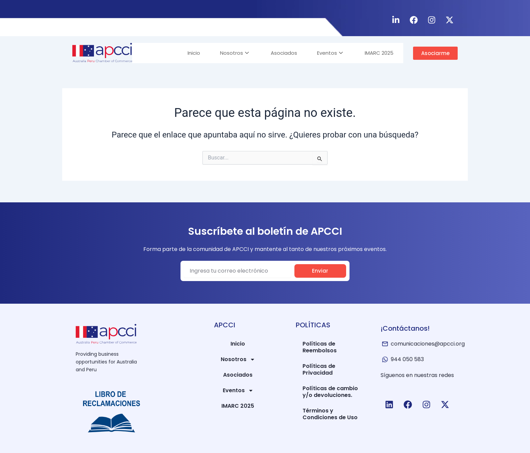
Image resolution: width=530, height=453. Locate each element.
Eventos (329, 52)
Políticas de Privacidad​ (319, 369)
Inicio (192, 52)
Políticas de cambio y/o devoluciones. (330, 391)
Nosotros (233, 52)
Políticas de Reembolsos (320, 347)
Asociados (283, 52)
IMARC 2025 (378, 52)
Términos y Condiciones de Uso (330, 414)
